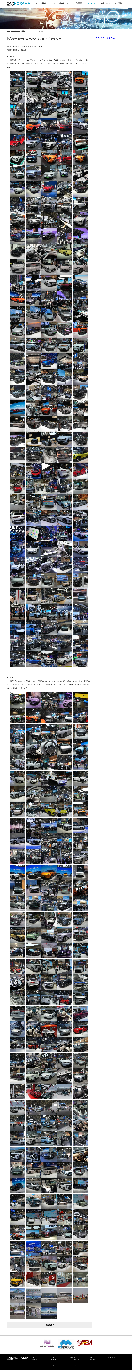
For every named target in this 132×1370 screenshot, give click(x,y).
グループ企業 (112, 1357)
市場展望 (91, 1357)
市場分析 (34, 1360)
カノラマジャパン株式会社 (106, 38)
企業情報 (53, 1360)
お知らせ (72, 1357)
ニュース (53, 1357)
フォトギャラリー (75, 1360)
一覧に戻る (49, 1325)
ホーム (34, 1357)
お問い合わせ (93, 1360)
